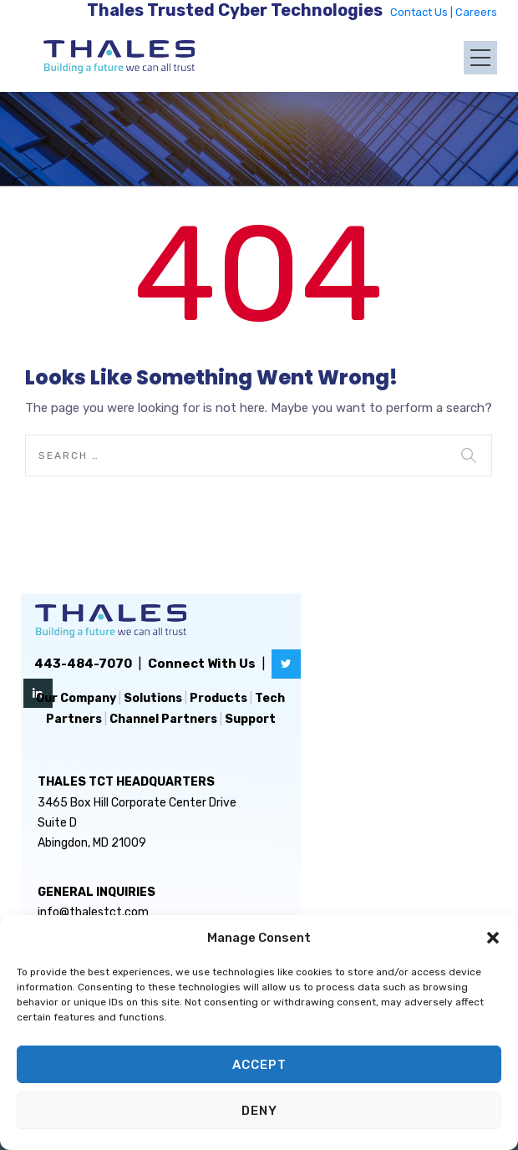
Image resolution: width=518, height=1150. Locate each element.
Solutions (153, 698)
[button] (493, 937)
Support (250, 719)
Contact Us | (422, 12)
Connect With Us (202, 663)
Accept (259, 1064)
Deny (259, 1110)
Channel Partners (163, 719)
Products (218, 698)
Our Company (76, 698)
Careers (476, 12)
